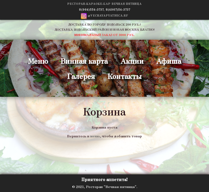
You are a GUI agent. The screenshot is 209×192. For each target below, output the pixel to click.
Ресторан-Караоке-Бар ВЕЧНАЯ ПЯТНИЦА (104, 4)
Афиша (168, 61)
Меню (38, 61)
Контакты (125, 76)
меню (95, 135)
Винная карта (84, 61)
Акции (132, 61)
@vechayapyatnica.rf (104, 16)
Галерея (81, 76)
